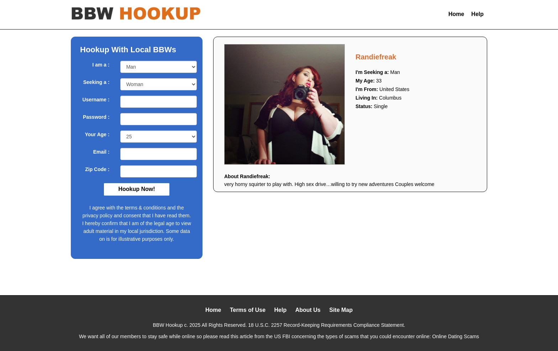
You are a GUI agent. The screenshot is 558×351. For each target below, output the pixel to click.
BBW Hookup (168, 325)
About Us (308, 310)
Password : (96, 117)
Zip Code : (97, 169)
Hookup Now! (136, 189)
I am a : (100, 65)
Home (456, 14)
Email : (101, 152)
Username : (95, 99)
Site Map (341, 310)
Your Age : (97, 134)
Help (477, 14)
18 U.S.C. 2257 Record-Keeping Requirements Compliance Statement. (326, 325)
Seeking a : (96, 82)
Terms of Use (247, 310)
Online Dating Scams (455, 336)
